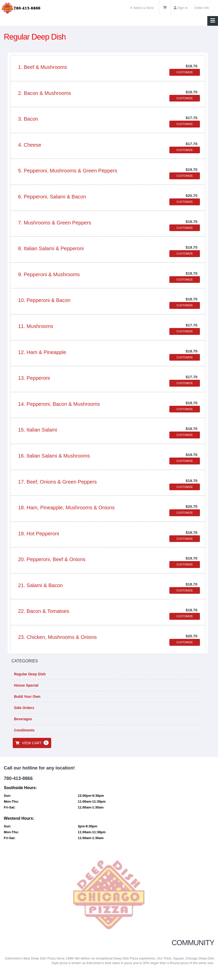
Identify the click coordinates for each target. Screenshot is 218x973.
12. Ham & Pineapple (42, 352)
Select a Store (142, 8)
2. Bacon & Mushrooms (44, 93)
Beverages (22, 719)
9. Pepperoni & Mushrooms (49, 274)
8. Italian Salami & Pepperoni (51, 248)
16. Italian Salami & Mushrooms (54, 456)
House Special (25, 685)
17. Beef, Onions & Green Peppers (57, 482)
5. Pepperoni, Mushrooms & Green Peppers (67, 170)
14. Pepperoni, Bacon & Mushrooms (59, 404)
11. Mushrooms (35, 326)
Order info (201, 8)
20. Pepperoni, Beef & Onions (52, 559)
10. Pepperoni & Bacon (44, 300)
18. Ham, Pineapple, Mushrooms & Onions (66, 507)
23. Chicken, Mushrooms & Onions (57, 637)
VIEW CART (32, 742)
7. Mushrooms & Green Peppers (54, 222)
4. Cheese (29, 145)
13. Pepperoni (34, 378)
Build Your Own (26, 696)
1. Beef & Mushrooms (42, 67)
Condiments (24, 730)
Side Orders (23, 708)
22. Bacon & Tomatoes (43, 611)
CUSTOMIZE (184, 72)
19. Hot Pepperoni (38, 533)
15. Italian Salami (37, 430)
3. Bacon (28, 119)
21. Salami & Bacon (40, 585)
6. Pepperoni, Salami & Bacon (52, 196)
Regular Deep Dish (29, 674)
